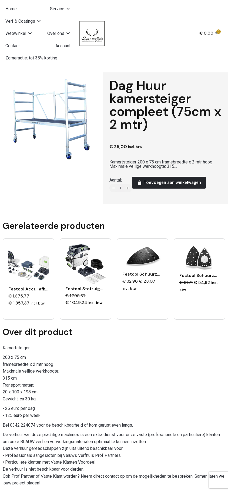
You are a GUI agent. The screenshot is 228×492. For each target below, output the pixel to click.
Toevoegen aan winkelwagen (169, 182)
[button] (60, 9)
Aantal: (115, 180)
